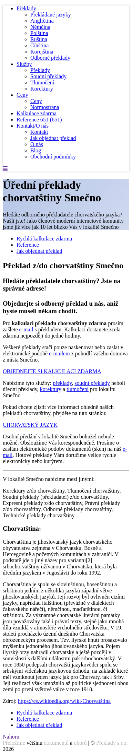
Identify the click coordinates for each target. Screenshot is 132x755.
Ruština (38, 39)
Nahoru (11, 737)
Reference (39, 119)
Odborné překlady (50, 58)
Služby (24, 64)
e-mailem (59, 353)
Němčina (40, 27)
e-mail (26, 329)
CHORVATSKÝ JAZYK (30, 425)
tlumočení (78, 389)
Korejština (41, 52)
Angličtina (42, 21)
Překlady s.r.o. (112, 743)
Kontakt (39, 132)
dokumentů (56, 743)
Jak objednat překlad (53, 138)
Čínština (39, 45)
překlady (62, 383)
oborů (80, 743)
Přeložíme (14, 743)
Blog (35, 150)
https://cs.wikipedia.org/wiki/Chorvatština (64, 701)
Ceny (22, 95)
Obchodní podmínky (53, 157)
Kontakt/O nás (33, 126)
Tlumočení (42, 82)
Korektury (41, 89)
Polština (39, 33)
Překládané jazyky (50, 14)
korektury (50, 389)
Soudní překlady (48, 76)
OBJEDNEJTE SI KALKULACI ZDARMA (52, 371)
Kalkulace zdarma (37, 113)
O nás (36, 144)
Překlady (26, 8)
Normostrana (44, 107)
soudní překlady (92, 383)
